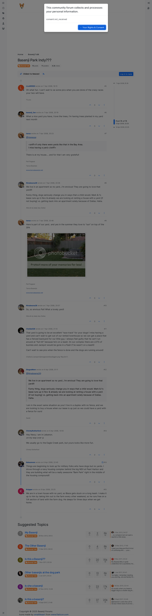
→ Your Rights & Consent (92, 27)
